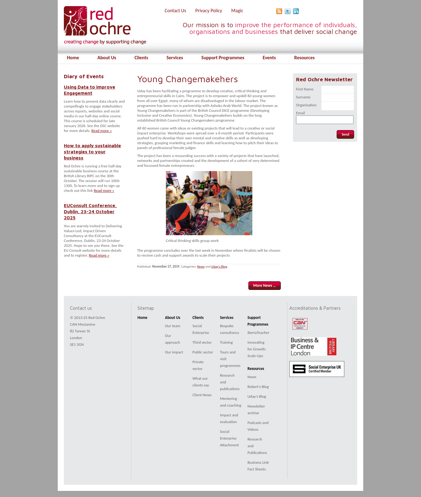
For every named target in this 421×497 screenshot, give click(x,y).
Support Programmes (222, 57)
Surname (303, 97)
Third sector (202, 342)
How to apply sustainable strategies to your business (92, 151)
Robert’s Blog (258, 386)
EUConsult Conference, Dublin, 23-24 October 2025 (90, 211)
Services (175, 57)
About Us (106, 57)
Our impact (174, 352)
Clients (141, 57)
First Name (304, 89)
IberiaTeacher (258, 332)
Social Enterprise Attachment (229, 438)
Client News (201, 395)
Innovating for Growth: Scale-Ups (256, 349)
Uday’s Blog (256, 396)
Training (226, 342)
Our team (172, 325)
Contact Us (175, 10)
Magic (237, 10)
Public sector (202, 352)
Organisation (306, 105)
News (201, 267)
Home (73, 57)
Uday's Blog (219, 267)
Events (269, 57)
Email (300, 113)
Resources (304, 57)
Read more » (101, 130)
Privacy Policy (208, 10)
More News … (264, 285)
